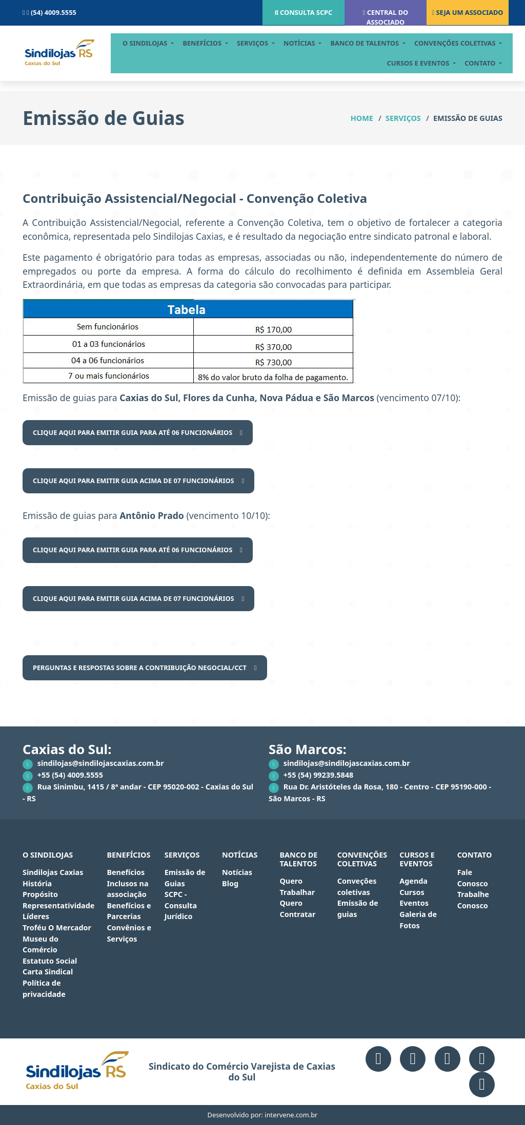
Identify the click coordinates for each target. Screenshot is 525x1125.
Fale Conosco (472, 877)
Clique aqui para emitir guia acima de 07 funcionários (133, 480)
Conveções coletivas (357, 886)
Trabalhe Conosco (473, 899)
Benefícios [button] (208, 43)
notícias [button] (304, 43)
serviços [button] (257, 43)
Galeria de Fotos (418, 919)
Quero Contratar (297, 908)
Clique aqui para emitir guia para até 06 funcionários (132, 432)
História (37, 883)
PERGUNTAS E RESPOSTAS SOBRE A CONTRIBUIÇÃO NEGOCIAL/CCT (140, 667)
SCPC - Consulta (181, 899)
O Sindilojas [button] (150, 43)
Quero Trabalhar (297, 886)
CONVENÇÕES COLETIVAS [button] (460, 43)
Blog (230, 883)
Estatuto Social (50, 961)
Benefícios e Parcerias (129, 911)
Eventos (414, 903)
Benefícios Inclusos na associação (127, 883)
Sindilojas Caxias (53, 872)
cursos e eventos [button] (424, 63)
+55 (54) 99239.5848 (311, 775)
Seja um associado (467, 12)
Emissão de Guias (185, 877)
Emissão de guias (357, 908)
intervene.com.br (291, 1114)
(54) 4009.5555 (49, 12)
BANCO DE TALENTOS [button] (370, 43)
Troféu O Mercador (57, 927)
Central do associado (385, 17)
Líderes (36, 916)
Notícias (237, 872)
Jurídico (179, 916)
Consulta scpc (304, 12)
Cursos (411, 892)
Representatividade (58, 905)
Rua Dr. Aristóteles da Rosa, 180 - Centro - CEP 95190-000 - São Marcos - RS (380, 792)
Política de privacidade (44, 988)
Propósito (40, 894)
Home (362, 118)
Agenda (413, 881)
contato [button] (486, 63)
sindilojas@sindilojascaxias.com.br (93, 763)
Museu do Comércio (40, 944)
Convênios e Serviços (129, 933)
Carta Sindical (48, 971)
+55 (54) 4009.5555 (63, 775)
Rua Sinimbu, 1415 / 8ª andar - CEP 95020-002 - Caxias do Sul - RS (138, 792)
